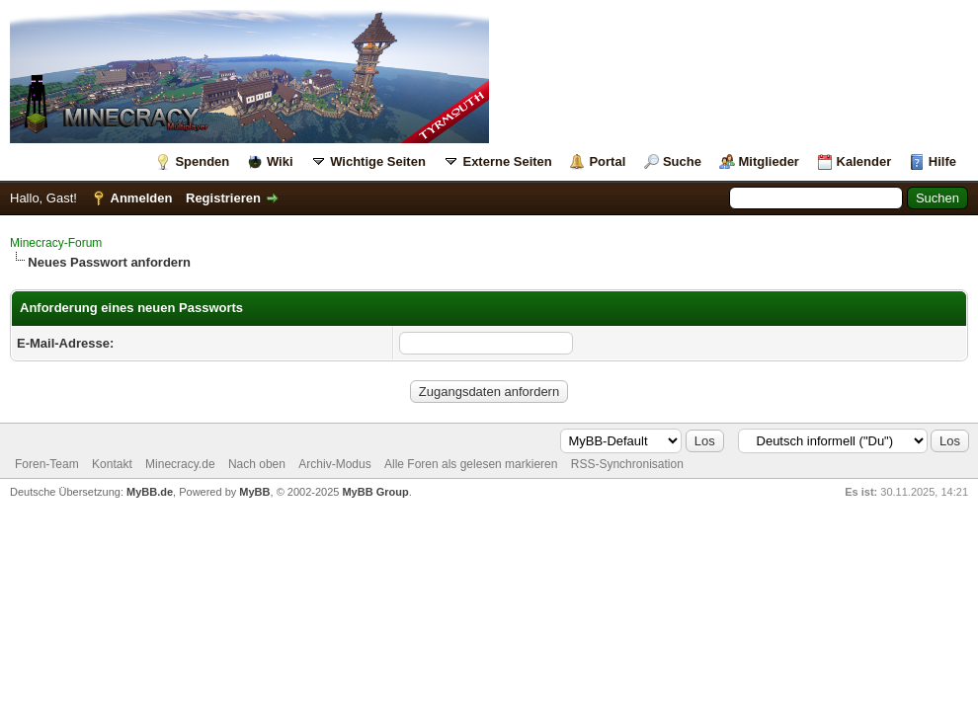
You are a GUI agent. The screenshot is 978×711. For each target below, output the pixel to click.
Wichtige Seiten (378, 161)
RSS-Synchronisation (627, 464)
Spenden (202, 161)
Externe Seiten (506, 161)
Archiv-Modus (334, 464)
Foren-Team (47, 464)
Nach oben (256, 464)
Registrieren (223, 198)
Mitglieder (769, 161)
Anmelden (142, 198)
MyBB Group (375, 492)
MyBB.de (149, 492)
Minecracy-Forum (56, 243)
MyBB (254, 492)
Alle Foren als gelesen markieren (470, 464)
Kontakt (112, 464)
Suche (682, 161)
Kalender (864, 161)
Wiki (280, 161)
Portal (607, 161)
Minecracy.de (179, 464)
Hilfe (942, 161)
